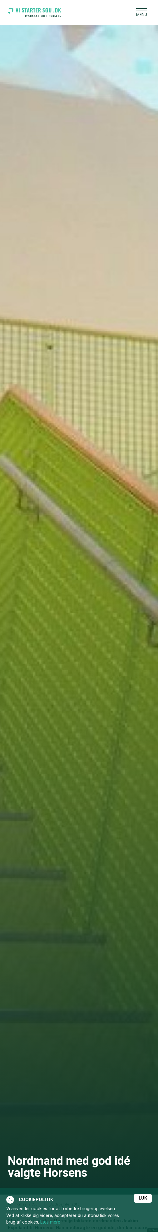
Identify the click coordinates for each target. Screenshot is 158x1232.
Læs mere (50, 1222)
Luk (143, 1198)
